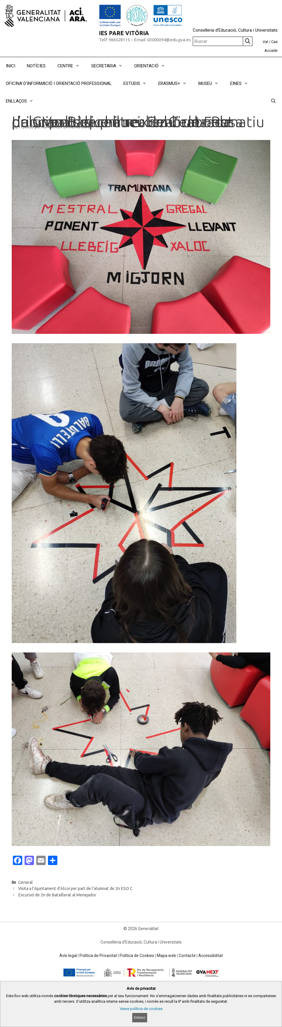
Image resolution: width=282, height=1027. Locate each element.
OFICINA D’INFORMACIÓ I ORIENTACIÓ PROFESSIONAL (59, 83)
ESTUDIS (137, 83)
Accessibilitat (210, 955)
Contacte (187, 955)
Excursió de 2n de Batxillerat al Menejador (57, 895)
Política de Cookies (137, 955)
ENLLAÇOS (22, 101)
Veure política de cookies (141, 1009)
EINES (242, 83)
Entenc (139, 1017)
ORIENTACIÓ (152, 66)
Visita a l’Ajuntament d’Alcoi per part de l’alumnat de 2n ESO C (75, 888)
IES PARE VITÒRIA (124, 33)
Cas (274, 42)
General (25, 882)
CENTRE (71, 66)
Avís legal (68, 955)
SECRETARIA (109, 66)
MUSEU (211, 83)
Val (265, 42)
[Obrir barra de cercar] (273, 101)
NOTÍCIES (36, 66)
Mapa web (166, 955)
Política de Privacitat (98, 955)
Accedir (271, 50)
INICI (10, 66)
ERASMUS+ (175, 83)
